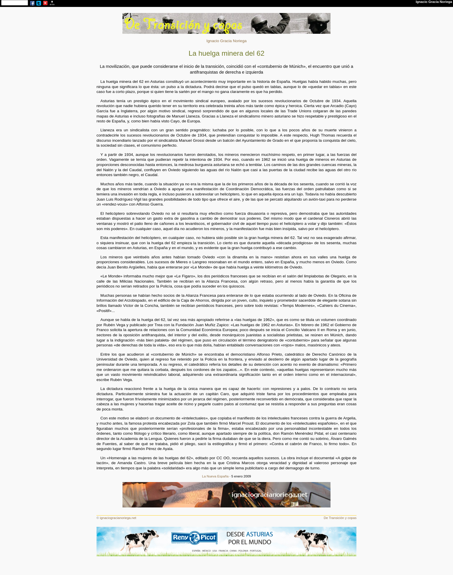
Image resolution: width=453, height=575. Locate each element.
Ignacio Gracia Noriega (226, 41)
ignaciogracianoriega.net (118, 518)
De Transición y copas (340, 518)
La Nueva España (215, 476)
